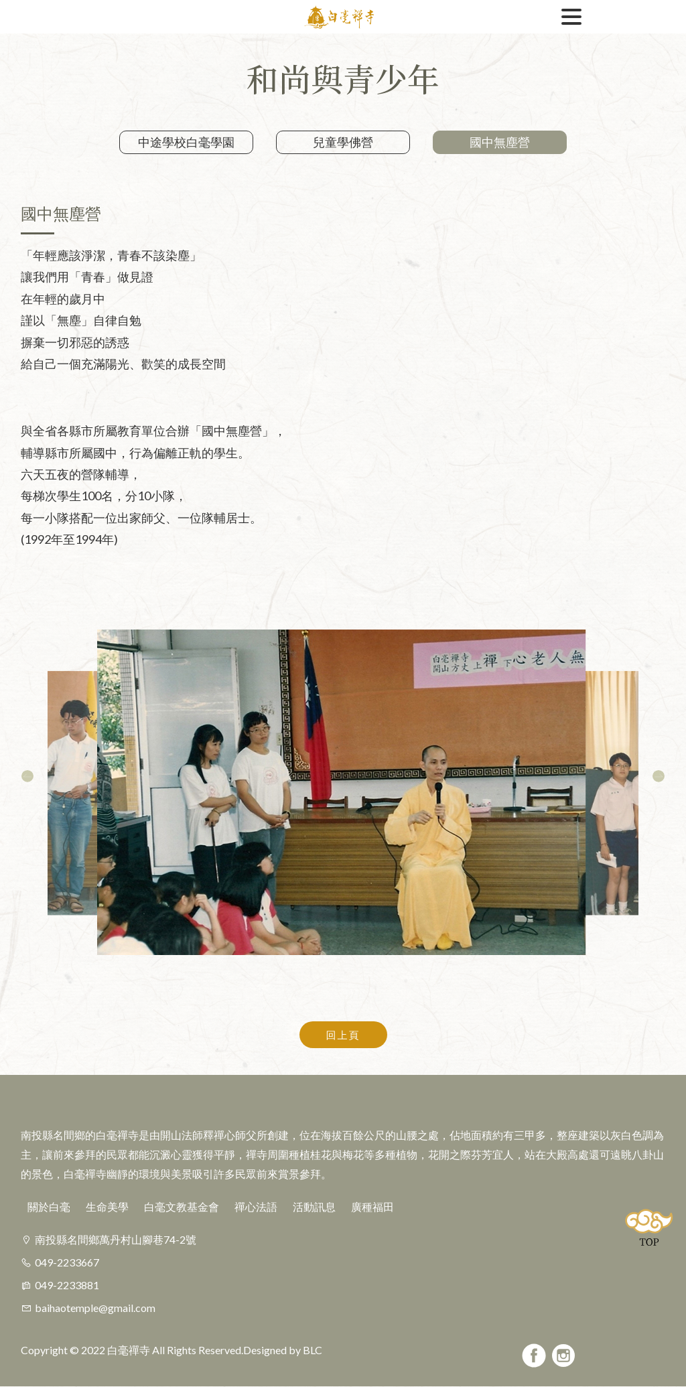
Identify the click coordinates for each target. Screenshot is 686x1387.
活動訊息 (314, 1206)
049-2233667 (67, 1262)
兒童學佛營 (343, 142)
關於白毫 (48, 1206)
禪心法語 (255, 1206)
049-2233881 (67, 1285)
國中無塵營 (500, 142)
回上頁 (343, 1035)
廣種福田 (372, 1206)
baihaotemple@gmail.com (95, 1307)
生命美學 (107, 1206)
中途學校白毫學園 (186, 142)
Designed (265, 1349)
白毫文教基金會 (181, 1206)
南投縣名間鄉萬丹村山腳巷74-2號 (115, 1239)
